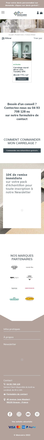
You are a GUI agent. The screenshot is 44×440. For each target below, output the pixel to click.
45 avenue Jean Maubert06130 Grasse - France (18, 400)
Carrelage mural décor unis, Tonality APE (20, 70)
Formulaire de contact (17, 394)
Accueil (11, 35)
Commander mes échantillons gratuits (22, 150)
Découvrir (22, 79)
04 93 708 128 (13, 384)
